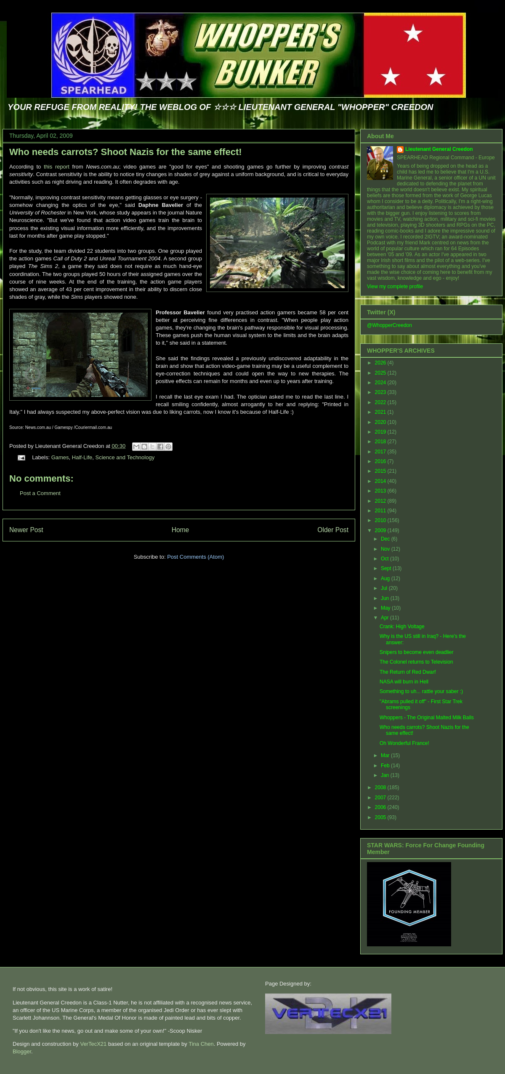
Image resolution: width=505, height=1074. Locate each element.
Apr (385, 618)
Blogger (22, 1051)
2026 (381, 363)
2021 (381, 412)
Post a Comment (40, 493)
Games (60, 457)
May (386, 608)
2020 (381, 422)
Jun (386, 598)
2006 (381, 807)
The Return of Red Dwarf (408, 672)
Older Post (332, 529)
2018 (381, 442)
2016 (381, 461)
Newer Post (26, 529)
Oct (385, 559)
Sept (387, 568)
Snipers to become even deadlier (416, 652)
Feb (386, 766)
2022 (381, 402)
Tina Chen (201, 1044)
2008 (381, 787)
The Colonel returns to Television (416, 662)
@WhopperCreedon (389, 325)
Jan (386, 775)
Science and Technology (124, 457)
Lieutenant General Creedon (439, 149)
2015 (381, 471)
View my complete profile (395, 286)
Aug (386, 578)
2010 (381, 520)
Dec (386, 539)
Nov (386, 549)
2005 (381, 817)
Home (180, 529)
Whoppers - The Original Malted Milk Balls (427, 717)
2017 (381, 452)
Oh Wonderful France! (404, 743)
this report (56, 166)
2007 (381, 798)
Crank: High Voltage (402, 626)
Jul (385, 588)
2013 (381, 491)
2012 (381, 501)
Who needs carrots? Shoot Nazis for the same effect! (125, 152)
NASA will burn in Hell (404, 682)
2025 (381, 373)
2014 (381, 481)
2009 (381, 530)
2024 (381, 383)
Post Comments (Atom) (195, 557)
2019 (381, 432)
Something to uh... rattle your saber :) (421, 691)
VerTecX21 (93, 1044)
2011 (381, 511)
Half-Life (82, 457)
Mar (386, 755)
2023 (381, 392)
